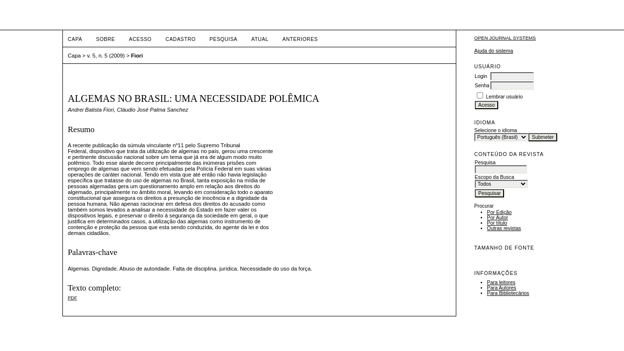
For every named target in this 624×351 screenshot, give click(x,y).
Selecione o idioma (495, 130)
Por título (497, 223)
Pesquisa (223, 39)
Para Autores (501, 288)
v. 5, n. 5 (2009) (106, 55)
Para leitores (501, 282)
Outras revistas (504, 228)
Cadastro (180, 39)
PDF (72, 297)
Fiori (137, 55)
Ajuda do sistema (493, 51)
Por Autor (497, 217)
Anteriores (300, 39)
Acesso (140, 39)
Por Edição (499, 212)
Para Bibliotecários (508, 293)
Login (481, 76)
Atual (260, 39)
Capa (75, 39)
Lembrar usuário (504, 96)
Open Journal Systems (505, 37)
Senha (482, 85)
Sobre (105, 39)
